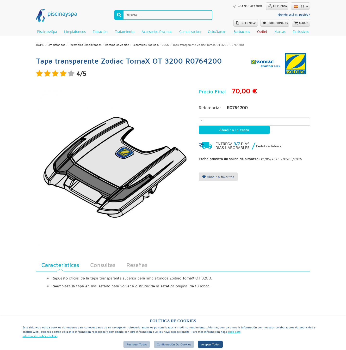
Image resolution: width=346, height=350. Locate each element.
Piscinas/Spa (47, 32)
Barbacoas (242, 32)
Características (60, 264)
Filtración (100, 32)
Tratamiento (124, 32)
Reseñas (136, 264)
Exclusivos (301, 32)
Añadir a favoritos (218, 177)
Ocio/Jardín (217, 32)
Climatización (190, 32)
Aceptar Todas (210, 344)
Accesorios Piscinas (157, 32)
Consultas (102, 264)
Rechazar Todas (136, 344)
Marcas (279, 32)
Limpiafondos (75, 32)
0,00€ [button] (304, 23)
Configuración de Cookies (174, 344)
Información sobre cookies (40, 336)
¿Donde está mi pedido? (294, 14)
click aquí (234, 331)
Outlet (262, 32)
